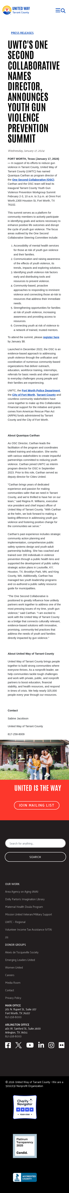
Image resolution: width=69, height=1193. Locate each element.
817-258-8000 (13, 1016)
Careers (9, 974)
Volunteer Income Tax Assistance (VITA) (28, 929)
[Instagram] (51, 1045)
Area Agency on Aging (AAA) (21, 891)
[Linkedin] (41, 1045)
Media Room (12, 982)
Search (35, 856)
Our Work (12, 883)
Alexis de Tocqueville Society (21, 952)
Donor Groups (15, 944)
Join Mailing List (36, 805)
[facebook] (8, 1045)
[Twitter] (18, 1045)
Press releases (22, 33)
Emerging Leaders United (20, 959)
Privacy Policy (13, 997)
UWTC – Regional (15, 921)
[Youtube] (30, 1045)
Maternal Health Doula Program (24, 906)
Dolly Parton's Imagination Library (25, 899)
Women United (14, 967)
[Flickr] (62, 1045)
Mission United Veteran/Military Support (28, 914)
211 (6, 936)
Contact (9, 990)
